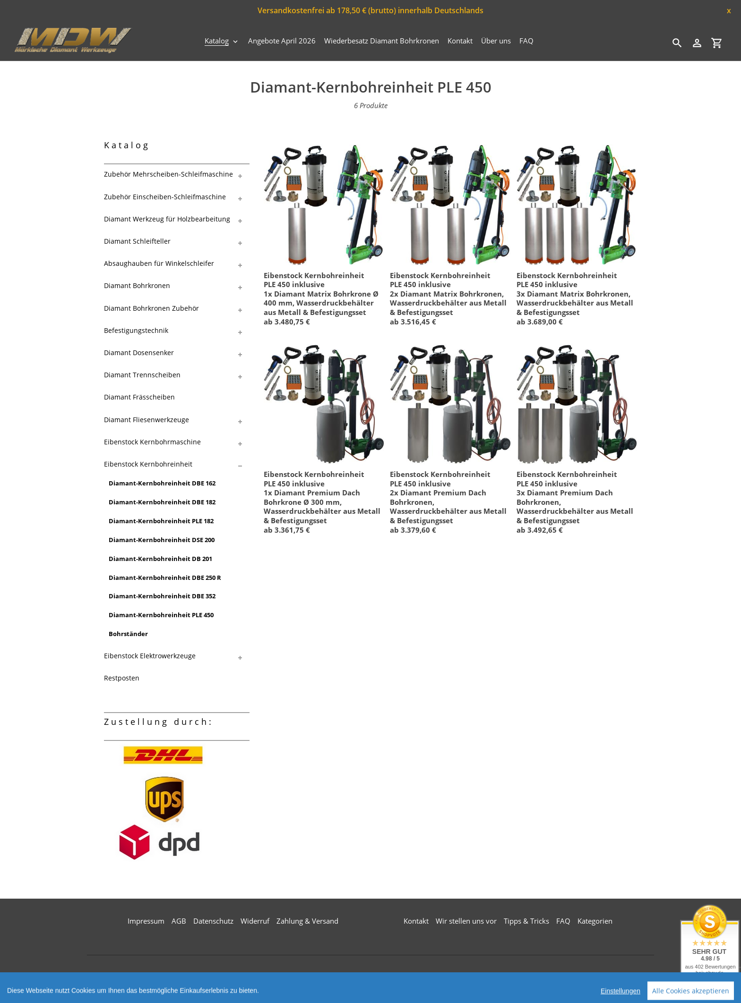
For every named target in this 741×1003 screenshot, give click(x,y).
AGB (179, 921)
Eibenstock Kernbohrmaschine (152, 441)
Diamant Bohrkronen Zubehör (151, 308)
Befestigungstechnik (136, 330)
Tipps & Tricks (526, 921)
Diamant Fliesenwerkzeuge (146, 419)
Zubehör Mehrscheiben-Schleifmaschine (168, 174)
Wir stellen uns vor (466, 921)
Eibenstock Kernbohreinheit (148, 463)
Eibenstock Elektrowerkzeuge (150, 655)
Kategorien (594, 921)
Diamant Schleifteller (137, 241)
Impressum (146, 921)
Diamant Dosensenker (139, 352)
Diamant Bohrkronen (137, 285)
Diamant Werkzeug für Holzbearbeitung (167, 218)
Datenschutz (213, 921)
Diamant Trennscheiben (142, 374)
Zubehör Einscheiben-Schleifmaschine (165, 196)
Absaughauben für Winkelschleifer (159, 263)
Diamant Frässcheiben (139, 396)
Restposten (121, 677)
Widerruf (255, 921)
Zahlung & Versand (307, 921)
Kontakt (416, 921)
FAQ (563, 921)
